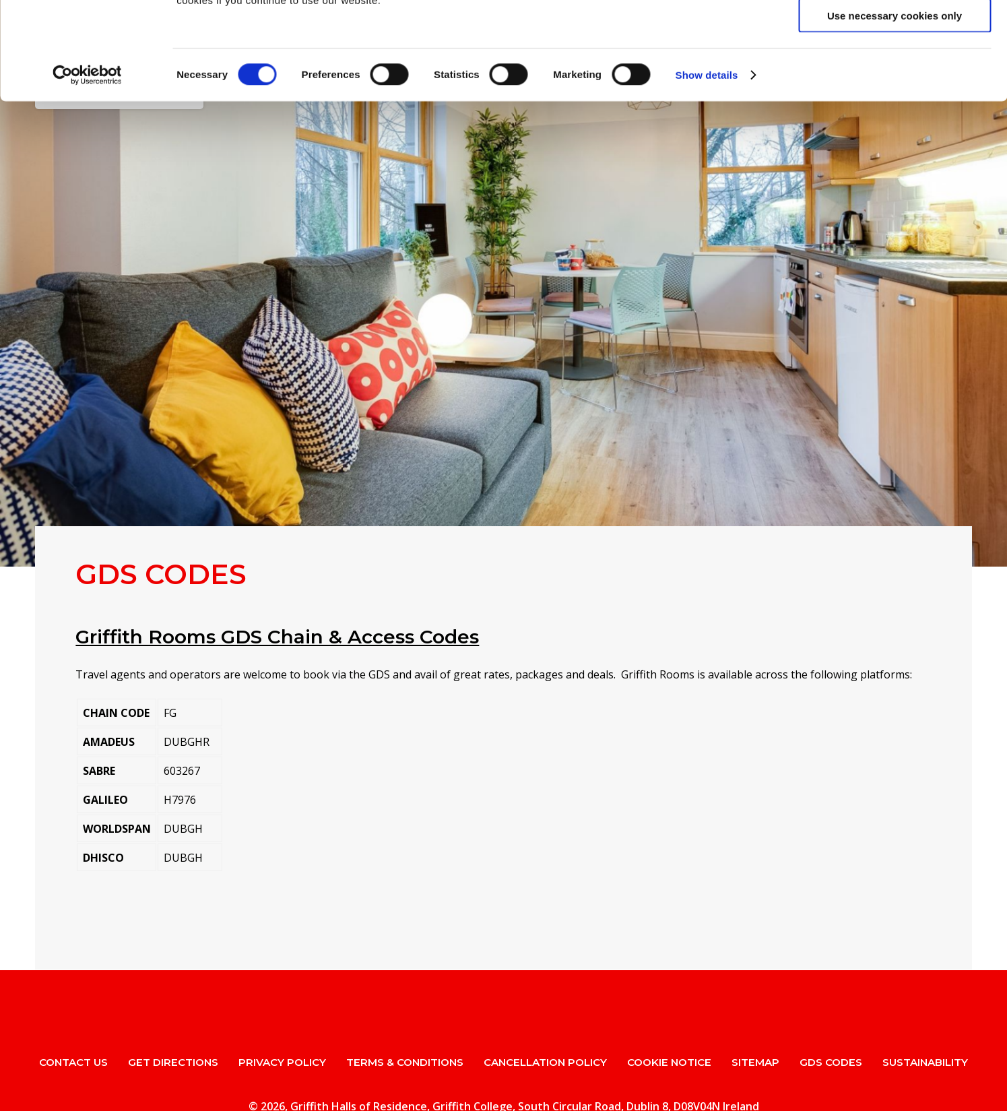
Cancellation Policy (545, 1062)
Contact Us (73, 1062)
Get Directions (173, 1062)
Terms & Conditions (404, 1062)
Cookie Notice (669, 1062)
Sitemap (755, 1062)
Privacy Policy (282, 1062)
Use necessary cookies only (894, 113)
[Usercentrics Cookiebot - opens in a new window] (87, 172)
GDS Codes (831, 1062)
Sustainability (925, 1062)
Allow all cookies (895, 33)
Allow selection (894, 73)
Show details (707, 172)
